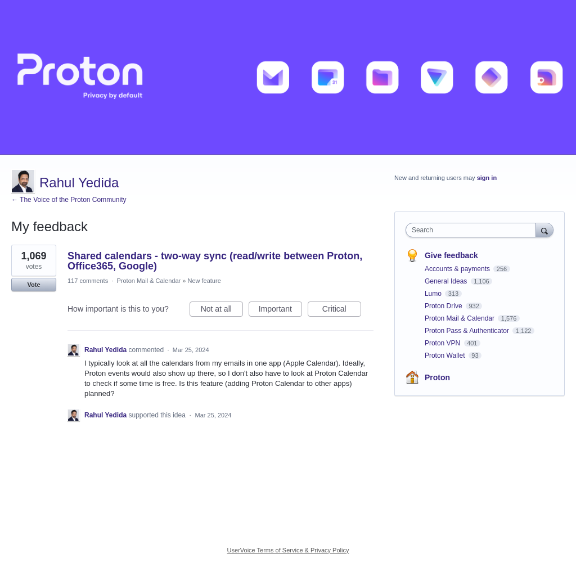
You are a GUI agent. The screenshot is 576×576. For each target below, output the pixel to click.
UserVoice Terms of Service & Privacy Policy (288, 550)
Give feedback (451, 255)
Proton (437, 377)
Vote (33, 284)
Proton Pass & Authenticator (468, 331)
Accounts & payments (458, 269)
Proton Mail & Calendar (148, 280)
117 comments (88, 280)
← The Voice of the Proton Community (69, 200)
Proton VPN (443, 343)
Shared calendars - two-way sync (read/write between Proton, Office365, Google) (215, 261)
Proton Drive (444, 306)
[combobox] (473, 230)
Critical (341, 310)
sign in (487, 177)
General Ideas (447, 281)
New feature (203, 280)
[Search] (545, 230)
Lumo (434, 294)
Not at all (222, 310)
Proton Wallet (446, 355)
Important (280, 310)
